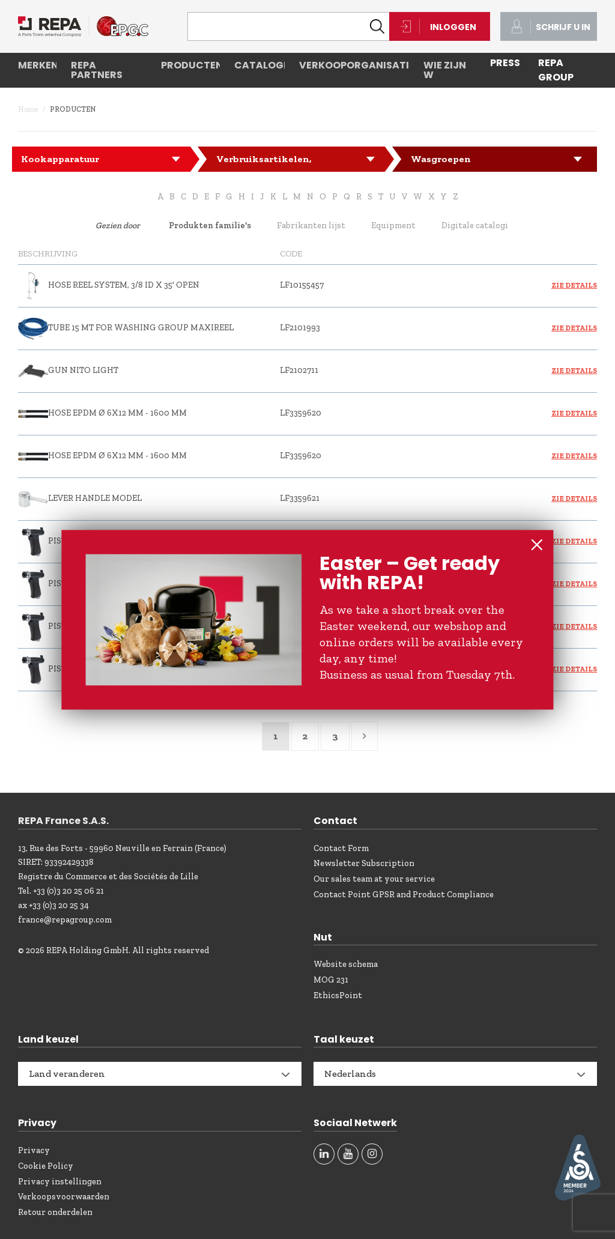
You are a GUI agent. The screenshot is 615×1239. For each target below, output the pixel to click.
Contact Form (341, 848)
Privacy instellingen (59, 1182)
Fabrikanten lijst (311, 225)
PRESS (505, 63)
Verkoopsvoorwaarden (63, 1197)
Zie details (574, 285)
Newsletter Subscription (364, 863)
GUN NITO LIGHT (83, 370)
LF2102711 (299, 370)
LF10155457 (302, 285)
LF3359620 (300, 413)
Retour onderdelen (55, 1212)
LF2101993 (300, 328)
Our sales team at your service (374, 879)
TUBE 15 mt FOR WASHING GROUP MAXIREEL (141, 328)
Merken (37, 65)
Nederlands (350, 1073)
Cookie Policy (45, 1166)
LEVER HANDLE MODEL (95, 498)
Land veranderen (67, 1073)
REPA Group (556, 70)
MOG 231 (331, 980)
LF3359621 (300, 498)
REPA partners (97, 70)
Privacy (34, 1150)
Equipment (393, 225)
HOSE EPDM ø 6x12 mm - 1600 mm (117, 413)
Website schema (346, 964)
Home (28, 109)
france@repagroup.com (65, 920)
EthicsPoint (338, 995)
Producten (190, 65)
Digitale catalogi (474, 225)
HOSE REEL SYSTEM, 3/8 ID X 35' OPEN (123, 285)
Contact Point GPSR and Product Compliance (404, 894)
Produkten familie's (210, 225)
